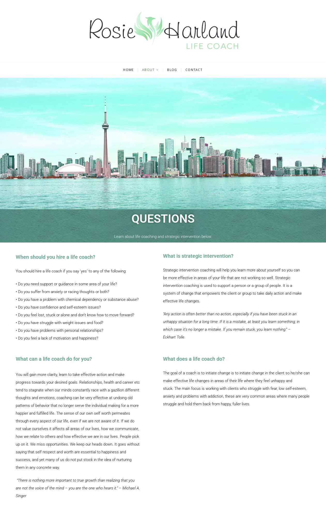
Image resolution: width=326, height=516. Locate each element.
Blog (172, 70)
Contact (194, 70)
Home (128, 70)
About (148, 70)
